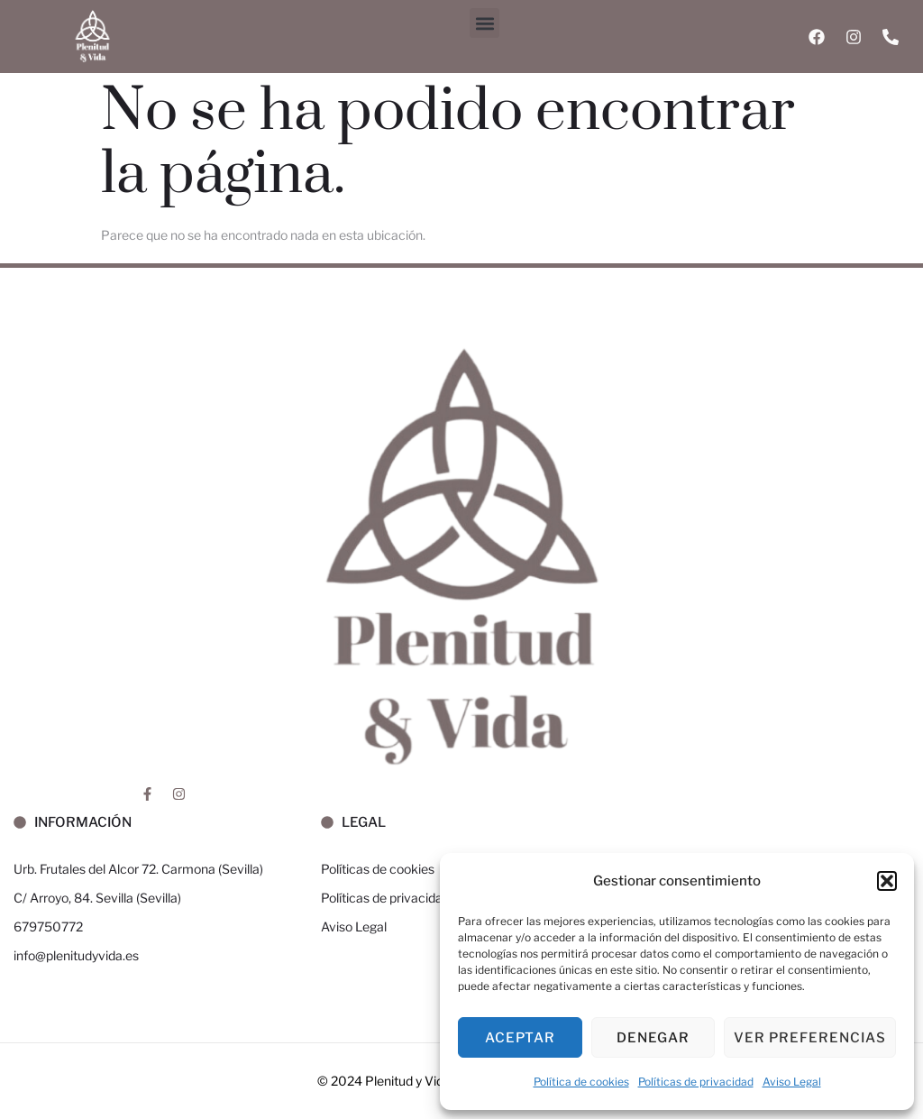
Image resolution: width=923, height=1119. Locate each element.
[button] (887, 881)
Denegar (653, 1038)
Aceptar (520, 1038)
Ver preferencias (810, 1038)
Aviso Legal (792, 1081)
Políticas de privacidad (696, 1081)
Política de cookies (581, 1081)
